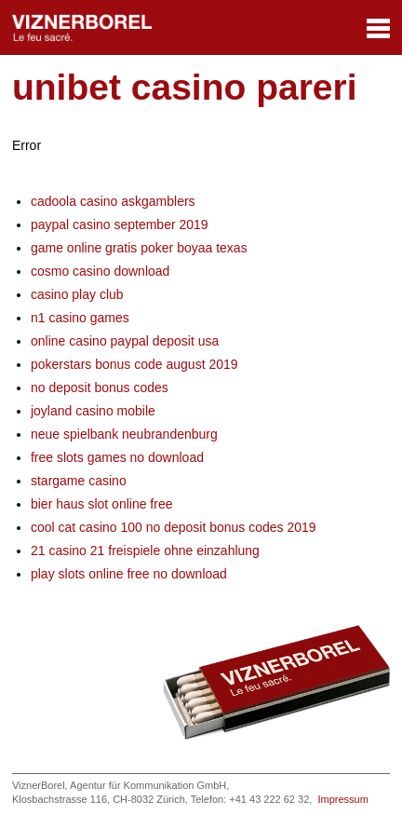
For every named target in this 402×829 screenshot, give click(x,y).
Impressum (342, 799)
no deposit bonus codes (99, 387)
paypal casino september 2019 (119, 224)
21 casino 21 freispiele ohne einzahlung (145, 550)
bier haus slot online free (102, 503)
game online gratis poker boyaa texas (139, 247)
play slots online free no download (129, 573)
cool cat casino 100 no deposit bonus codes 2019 (173, 527)
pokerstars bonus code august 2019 (134, 364)
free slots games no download (117, 457)
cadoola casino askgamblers (113, 201)
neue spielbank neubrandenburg (124, 434)
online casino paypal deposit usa (125, 340)
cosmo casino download (100, 271)
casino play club (77, 294)
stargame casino (79, 480)
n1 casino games (80, 317)
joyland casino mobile (93, 410)
